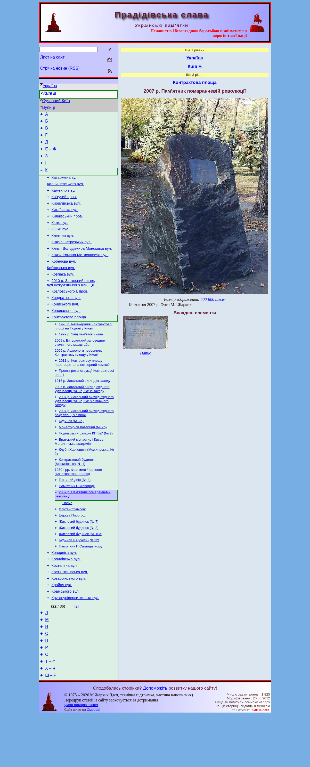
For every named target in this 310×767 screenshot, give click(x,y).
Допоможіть (155, 740)
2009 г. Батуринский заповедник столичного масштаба (80, 368)
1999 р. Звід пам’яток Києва (81, 359)
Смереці (93, 762)
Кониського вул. (65, 327)
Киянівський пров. (67, 229)
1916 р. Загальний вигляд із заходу (82, 408)
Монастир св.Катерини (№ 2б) (83, 457)
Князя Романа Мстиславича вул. (80, 272)
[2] (77, 651)
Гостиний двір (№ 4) (75, 513)
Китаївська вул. (65, 221)
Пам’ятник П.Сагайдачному (80, 585)
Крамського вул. (66, 635)
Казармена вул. (65, 185)
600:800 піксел (212, 299)
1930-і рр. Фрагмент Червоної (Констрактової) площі (78, 504)
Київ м (49, 93)
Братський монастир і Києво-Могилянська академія (79, 473)
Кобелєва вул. (64, 279)
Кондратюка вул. (66, 319)
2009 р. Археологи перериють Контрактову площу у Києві (78, 379)
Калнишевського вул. (65, 192)
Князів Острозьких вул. (72, 257)
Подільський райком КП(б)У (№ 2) (86, 464)
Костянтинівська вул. (70, 613)
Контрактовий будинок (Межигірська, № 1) (74, 494)
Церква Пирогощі (72, 551)
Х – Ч (50, 720)
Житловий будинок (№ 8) (79, 565)
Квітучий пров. (64, 207)
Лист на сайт (52, 57)
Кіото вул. (60, 236)
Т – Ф (50, 712)
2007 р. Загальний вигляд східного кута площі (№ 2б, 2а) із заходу (82, 417)
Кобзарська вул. (61, 286)
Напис (67, 538)
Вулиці (48, 107)
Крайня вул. (62, 628)
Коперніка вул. (64, 592)
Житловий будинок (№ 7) (79, 558)
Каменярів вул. (65, 200)
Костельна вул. (65, 606)
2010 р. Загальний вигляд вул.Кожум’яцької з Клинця (71, 303)
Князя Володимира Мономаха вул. (82, 265)
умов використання (81, 757)
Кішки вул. (60, 243)
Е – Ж (50, 153)
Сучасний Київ (56, 101)
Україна (50, 86)
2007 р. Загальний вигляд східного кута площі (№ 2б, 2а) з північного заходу (84, 429)
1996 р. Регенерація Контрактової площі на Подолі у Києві (83, 351)
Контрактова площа (69, 341)
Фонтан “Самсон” (72, 544)
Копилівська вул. (66, 599)
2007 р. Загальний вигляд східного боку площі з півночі (84, 442)
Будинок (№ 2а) (71, 451)
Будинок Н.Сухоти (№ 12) (79, 578)
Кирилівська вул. (66, 214)
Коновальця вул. (66, 334)
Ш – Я (50, 727)
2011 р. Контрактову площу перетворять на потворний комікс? (82, 389)
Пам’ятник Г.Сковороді (77, 520)
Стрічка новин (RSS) (59, 68)
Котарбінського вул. (69, 621)
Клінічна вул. (63, 250)
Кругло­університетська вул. (75, 642)
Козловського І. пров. (70, 312)
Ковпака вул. (63, 294)
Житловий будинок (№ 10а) (80, 571)
